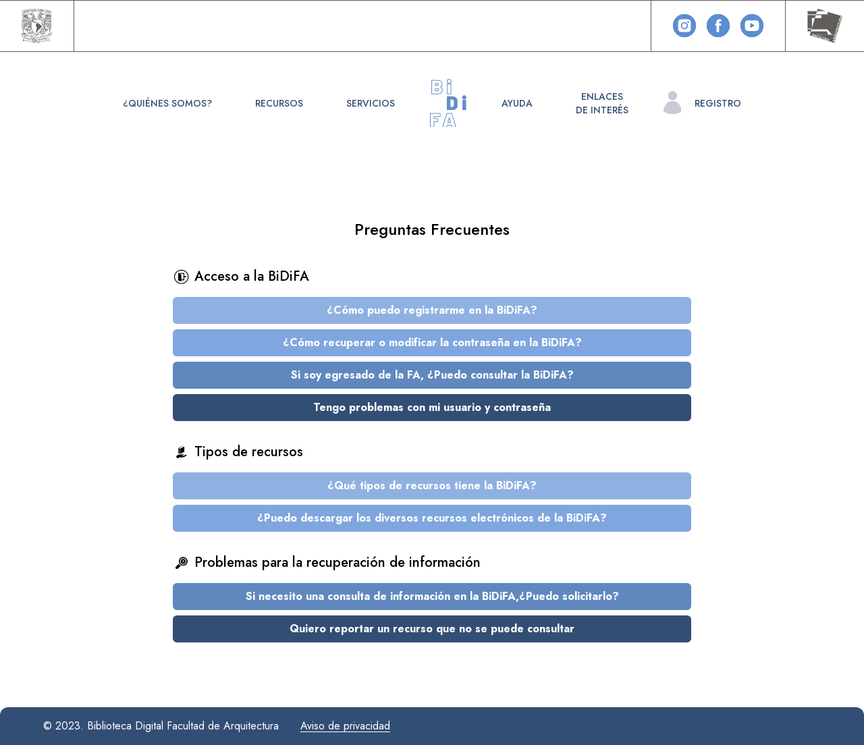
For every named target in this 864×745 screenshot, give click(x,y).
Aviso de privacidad (345, 726)
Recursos (279, 103)
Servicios (370, 103)
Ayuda (517, 103)
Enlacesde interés (602, 103)
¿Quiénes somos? (167, 103)
